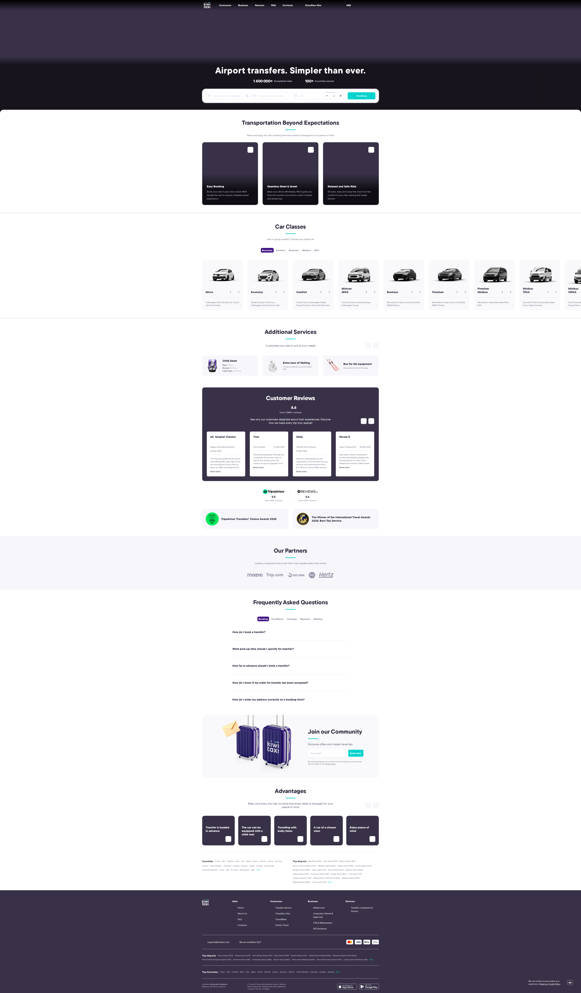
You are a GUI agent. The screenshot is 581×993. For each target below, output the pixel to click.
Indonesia (227, 866)
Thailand (230, 861)
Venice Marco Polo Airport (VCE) (329, 959)
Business (294, 250)
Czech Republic (216, 866)
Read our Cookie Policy (550, 984)
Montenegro (269, 866)
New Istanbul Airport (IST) (262, 955)
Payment (305, 618)
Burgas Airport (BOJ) (339, 874)
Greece (205, 866)
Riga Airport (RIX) (314, 861)
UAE (223, 861)
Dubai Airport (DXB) (281, 955)
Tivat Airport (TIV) (355, 874)
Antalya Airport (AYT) (243, 955)
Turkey (217, 861)
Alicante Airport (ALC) (299, 955)
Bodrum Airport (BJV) (347, 861)
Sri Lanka (234, 870)
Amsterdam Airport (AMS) (262, 959)
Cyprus (270, 861)
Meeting (317, 618)
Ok (570, 982)
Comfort (280, 250)
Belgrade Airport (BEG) (301, 882)
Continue (361, 95)
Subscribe (355, 753)
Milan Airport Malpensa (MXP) (303, 959)
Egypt (248, 861)
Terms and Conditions (218, 984)
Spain (237, 861)
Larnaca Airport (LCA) (363, 866)
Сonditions (277, 618)
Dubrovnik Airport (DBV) (320, 874)
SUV (316, 250)
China (221, 870)
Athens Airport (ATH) (336, 870)
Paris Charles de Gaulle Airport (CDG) (216, 959)
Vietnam (263, 861)
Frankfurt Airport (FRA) (241, 959)
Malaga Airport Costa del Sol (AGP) (326, 878)
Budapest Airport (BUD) (351, 878)
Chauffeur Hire (310, 5)
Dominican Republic (210, 870)
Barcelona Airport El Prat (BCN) (345, 955)
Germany (278, 861)
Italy (242, 861)
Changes (292, 618)
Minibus (306, 250)
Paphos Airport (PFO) (301, 874)
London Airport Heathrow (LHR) (355, 959)
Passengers (330, 92)
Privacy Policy (330, 764)
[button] (247, 95)
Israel (253, 870)
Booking (263, 618)
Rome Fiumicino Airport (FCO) (304, 866)
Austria (251, 866)
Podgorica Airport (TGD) (302, 878)
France (255, 861)
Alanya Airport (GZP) (225, 955)
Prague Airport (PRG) (345, 866)
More (259, 870)
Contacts (288, 5)
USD (348, 5)
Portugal (259, 866)
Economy (267, 250)
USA (227, 870)
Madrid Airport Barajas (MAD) (320, 955)
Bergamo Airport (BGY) (327, 866)
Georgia (244, 866)
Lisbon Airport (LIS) (319, 870)
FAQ (273, 5)
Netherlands (244, 870)
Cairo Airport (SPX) (330, 861)
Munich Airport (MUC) (281, 959)
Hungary (236, 866)
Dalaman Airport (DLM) (354, 870)
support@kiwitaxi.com (215, 942)
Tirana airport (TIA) (319, 882)
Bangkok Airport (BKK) (301, 870)
